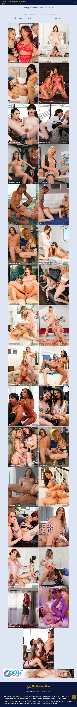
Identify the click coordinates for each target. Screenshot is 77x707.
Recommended (52, 14)
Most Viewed (42, 14)
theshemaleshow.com (43, 692)
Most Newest (24, 14)
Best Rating (33, 14)
